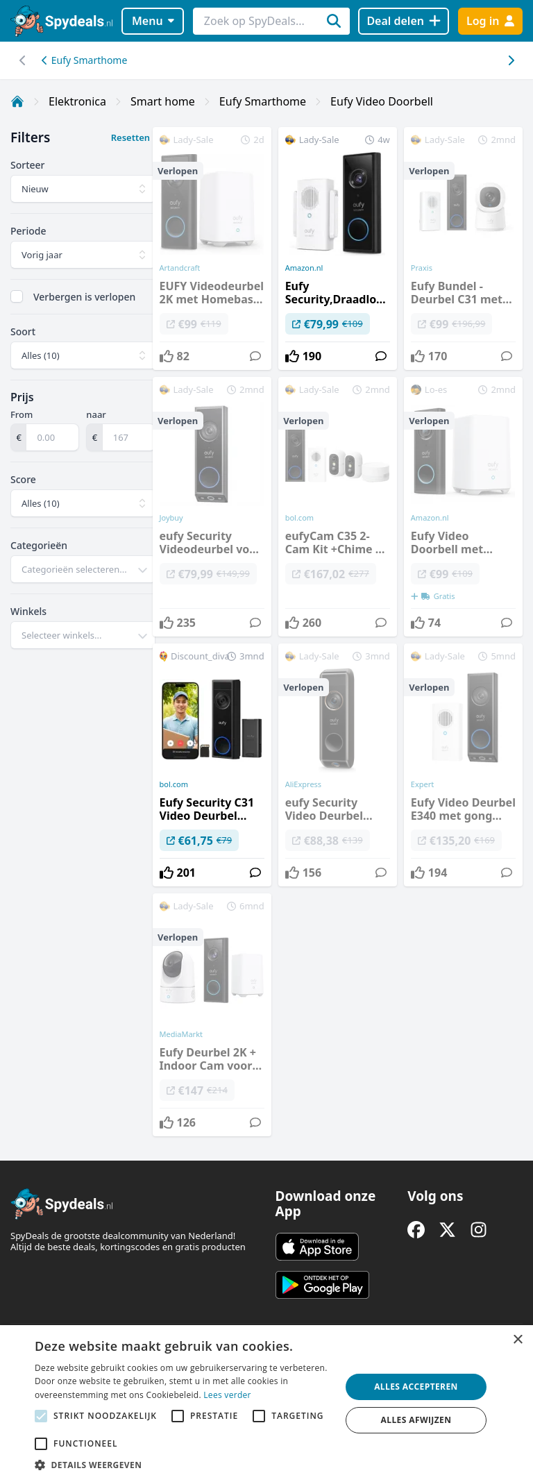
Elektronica (77, 101)
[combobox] (82, 569)
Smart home (162, 101)
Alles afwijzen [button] (416, 1420)
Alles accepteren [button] (416, 1386)
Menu (153, 20)
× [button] (517, 1340)
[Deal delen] (403, 21)
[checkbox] (16, 296)
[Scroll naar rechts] (22, 60)
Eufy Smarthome (84, 60)
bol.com (174, 784)
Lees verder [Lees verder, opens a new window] (227, 1395)
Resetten (130, 137)
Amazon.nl (304, 268)
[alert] (266, 1403)
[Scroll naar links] (510, 60)
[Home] (17, 101)
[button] (183, 1465)
